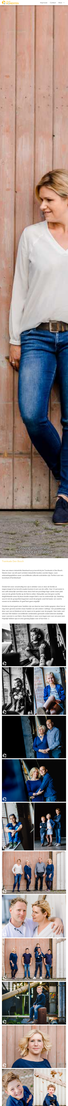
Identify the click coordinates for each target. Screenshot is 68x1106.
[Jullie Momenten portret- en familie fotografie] (10, 2)
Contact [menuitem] (53, 3)
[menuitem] (61, 2)
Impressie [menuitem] (43, 3)
